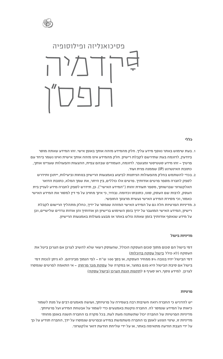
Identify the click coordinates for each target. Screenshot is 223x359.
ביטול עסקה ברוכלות (147, 253)
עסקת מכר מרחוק (92, 265)
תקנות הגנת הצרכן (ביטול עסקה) (114, 271)
